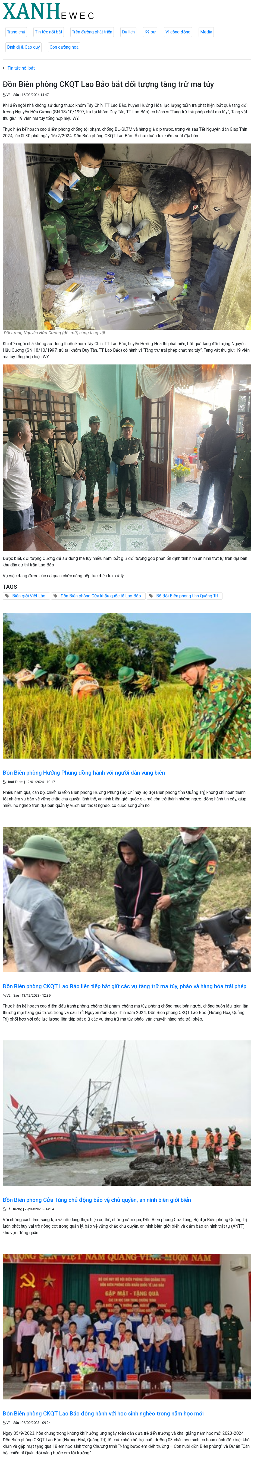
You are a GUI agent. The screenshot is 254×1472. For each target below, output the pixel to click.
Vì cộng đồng (177, 32)
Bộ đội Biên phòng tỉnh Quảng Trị (187, 595)
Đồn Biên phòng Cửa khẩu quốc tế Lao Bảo (101, 595)
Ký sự (150, 32)
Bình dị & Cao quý (23, 47)
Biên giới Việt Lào (28, 595)
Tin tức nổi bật (48, 32)
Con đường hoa (64, 47)
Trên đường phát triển (92, 32)
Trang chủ (16, 32)
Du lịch (128, 32)
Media (206, 32)
